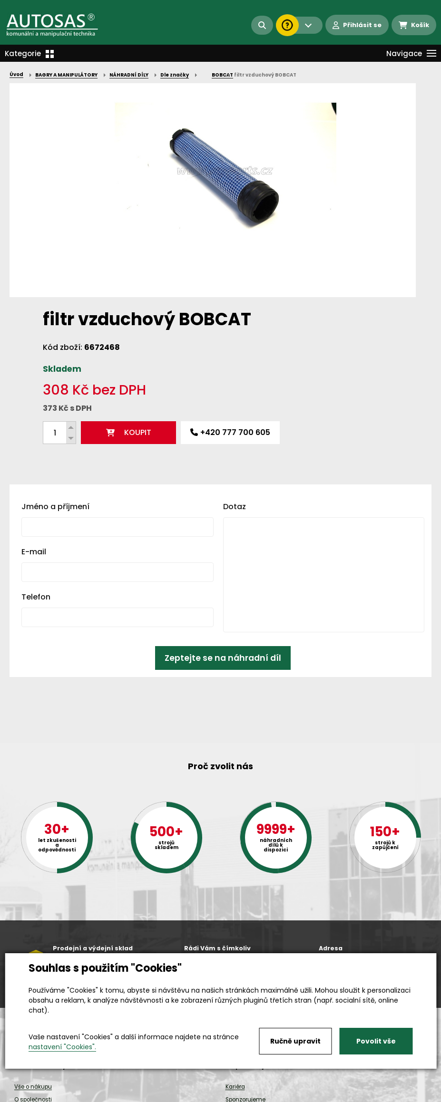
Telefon (35, 442)
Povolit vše (376, 1041)
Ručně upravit (295, 1041)
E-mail (33, 397)
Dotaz (234, 352)
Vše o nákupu (33, 1087)
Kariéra (235, 1087)
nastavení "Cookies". (62, 1047)
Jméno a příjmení (55, 352)
